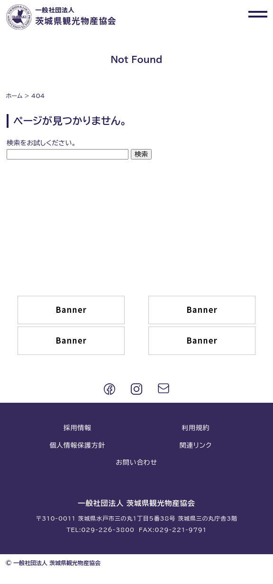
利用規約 (195, 428)
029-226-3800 (108, 529)
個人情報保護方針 (77, 445)
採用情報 (77, 428)
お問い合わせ (136, 462)
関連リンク (196, 445)
